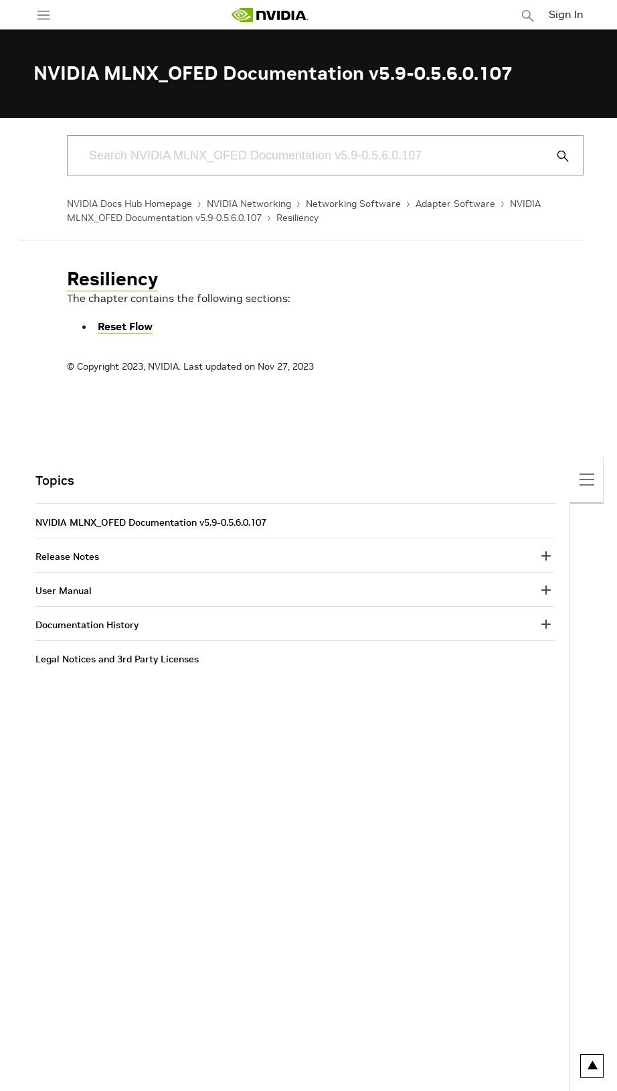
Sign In (566, 14)
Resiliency (297, 218)
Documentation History (87, 625)
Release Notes (67, 557)
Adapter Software (455, 204)
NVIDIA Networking (249, 204)
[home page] (270, 15)
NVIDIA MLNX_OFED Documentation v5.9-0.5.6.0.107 (150, 522)
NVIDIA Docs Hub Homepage (129, 204)
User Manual (63, 591)
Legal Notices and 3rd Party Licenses (117, 659)
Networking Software (353, 204)
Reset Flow (125, 326)
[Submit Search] (555, 156)
